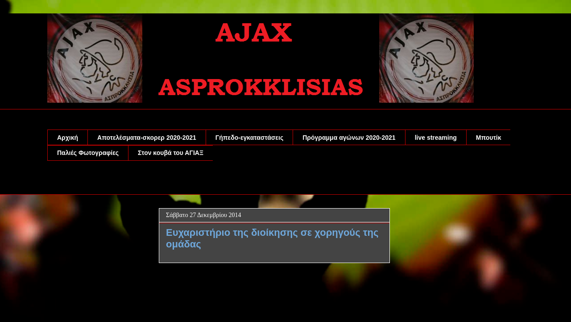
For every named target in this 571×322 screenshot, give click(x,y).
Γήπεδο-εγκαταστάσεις (249, 137)
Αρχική (67, 137)
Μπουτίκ (488, 137)
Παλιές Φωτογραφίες (88, 152)
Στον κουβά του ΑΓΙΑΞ (170, 152)
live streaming (436, 137)
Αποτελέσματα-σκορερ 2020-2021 (146, 137)
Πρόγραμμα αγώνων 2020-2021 (348, 137)
